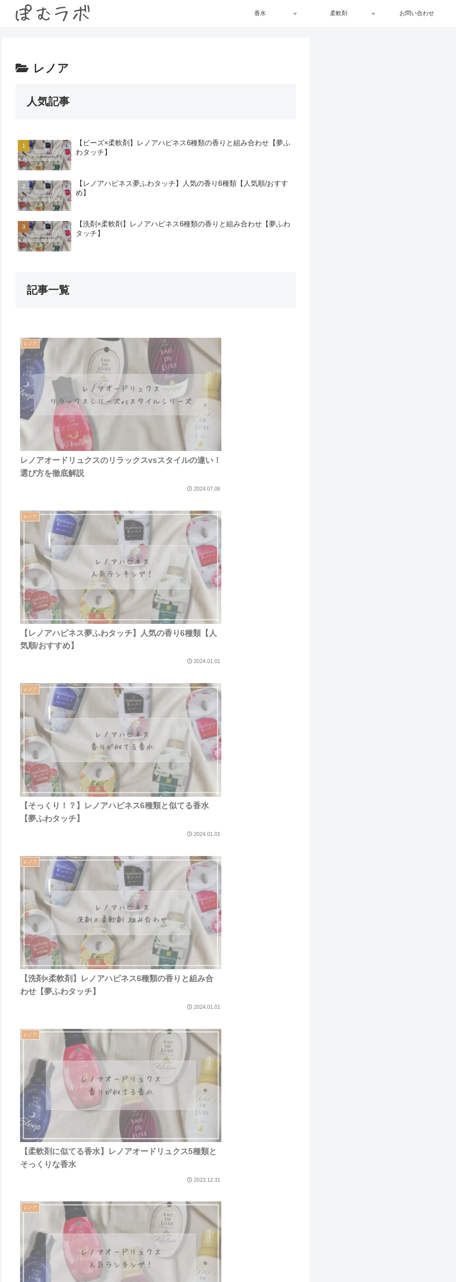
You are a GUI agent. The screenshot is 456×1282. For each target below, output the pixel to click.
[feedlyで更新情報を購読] (385, 318)
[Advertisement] (385, 100)
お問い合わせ (429, 1253)
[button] (337, 878)
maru (385, 242)
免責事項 (316, 1253)
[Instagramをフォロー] (373, 318)
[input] (385, 878)
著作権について (273, 1253)
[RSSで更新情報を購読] (397, 318)
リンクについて (220, 1253)
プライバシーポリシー (369, 1253)
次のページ (156, 1077)
